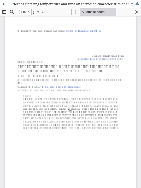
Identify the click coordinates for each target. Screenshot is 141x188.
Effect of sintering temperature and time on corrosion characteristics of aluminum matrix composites (75, 4)
